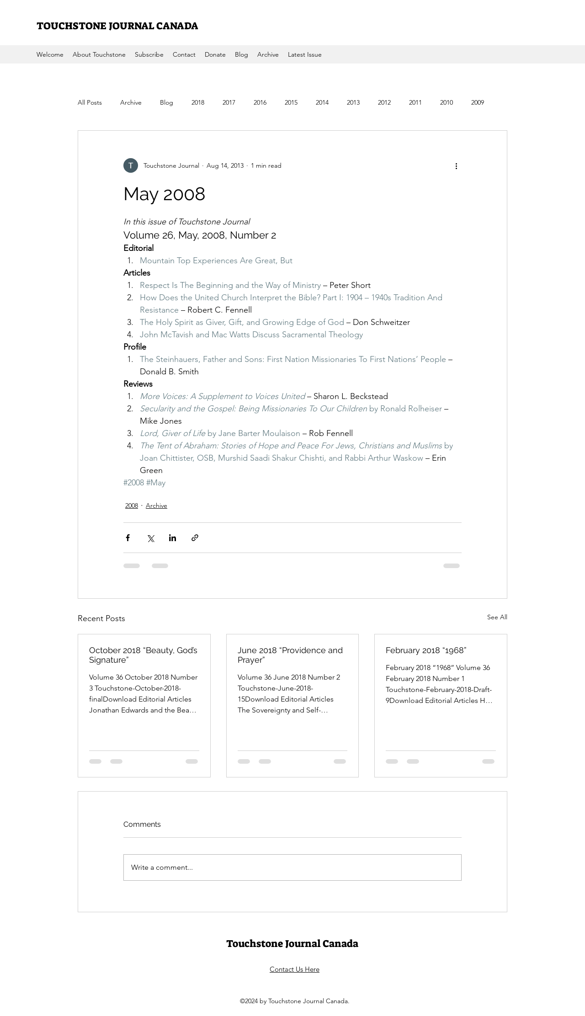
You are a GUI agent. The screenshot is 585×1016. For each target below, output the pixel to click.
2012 (384, 102)
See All (497, 617)
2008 (131, 505)
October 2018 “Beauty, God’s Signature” (143, 655)
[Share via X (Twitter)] (150, 537)
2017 (229, 102)
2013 (353, 102)
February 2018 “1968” (426, 650)
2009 (477, 102)
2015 (291, 102)
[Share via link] (195, 537)
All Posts (90, 102)
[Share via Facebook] (127, 537)
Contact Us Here (294, 969)
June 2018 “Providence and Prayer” (290, 655)
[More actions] (456, 165)
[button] (268, 54)
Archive (131, 102)
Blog (166, 102)
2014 (322, 102)
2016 (260, 102)
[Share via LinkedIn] (172, 537)
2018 (197, 102)
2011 (415, 102)
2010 (446, 102)
